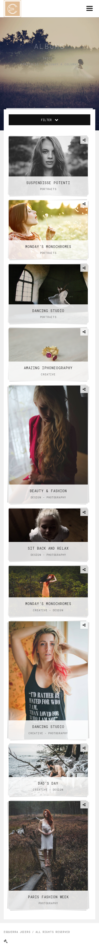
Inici (47, 58)
